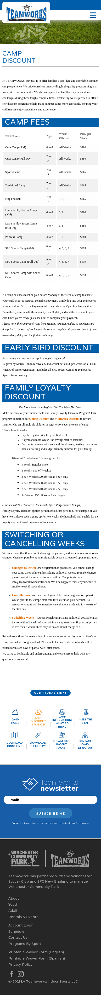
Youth (13, 904)
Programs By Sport (24, 944)
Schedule (16, 931)
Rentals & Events (23, 917)
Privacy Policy (20, 964)
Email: (13, 800)
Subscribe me (50, 813)
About (13, 898)
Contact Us (18, 937)
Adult (12, 911)
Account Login (21, 925)
